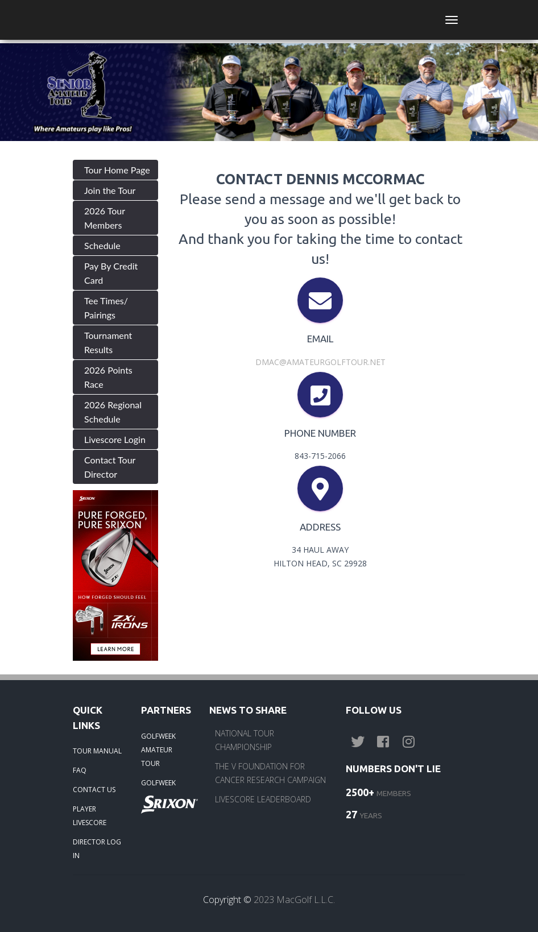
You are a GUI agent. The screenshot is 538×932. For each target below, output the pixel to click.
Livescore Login (115, 439)
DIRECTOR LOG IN (97, 848)
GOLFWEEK (158, 783)
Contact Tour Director (109, 466)
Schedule (102, 245)
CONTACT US (94, 789)
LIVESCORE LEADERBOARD (263, 799)
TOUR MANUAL (97, 751)
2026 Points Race (108, 377)
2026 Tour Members (104, 217)
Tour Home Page (117, 169)
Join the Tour (109, 190)
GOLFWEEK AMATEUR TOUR (158, 749)
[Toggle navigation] (451, 20)
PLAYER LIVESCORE (89, 815)
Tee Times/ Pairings (106, 307)
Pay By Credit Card (111, 272)
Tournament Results (108, 342)
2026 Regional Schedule (113, 411)
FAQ (79, 770)
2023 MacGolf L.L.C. (294, 899)
